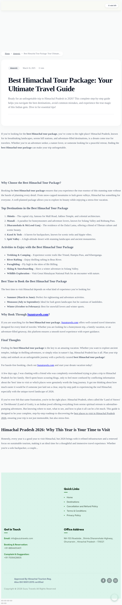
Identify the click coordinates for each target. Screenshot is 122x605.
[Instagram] (109, 580)
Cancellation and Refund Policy (82, 506)
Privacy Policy (74, 515)
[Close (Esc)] (11, 600)
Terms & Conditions (76, 511)
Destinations (73, 502)
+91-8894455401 (12, 548)
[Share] (8, 600)
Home (7, 54)
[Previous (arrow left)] (2, 603)
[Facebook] (103, 580)
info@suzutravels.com (22, 538)
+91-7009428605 (12, 557)
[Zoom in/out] (2, 600)
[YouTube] (115, 580)
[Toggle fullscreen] (5, 600)
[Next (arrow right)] (5, 603)
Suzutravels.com (69, 322)
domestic (16, 54)
